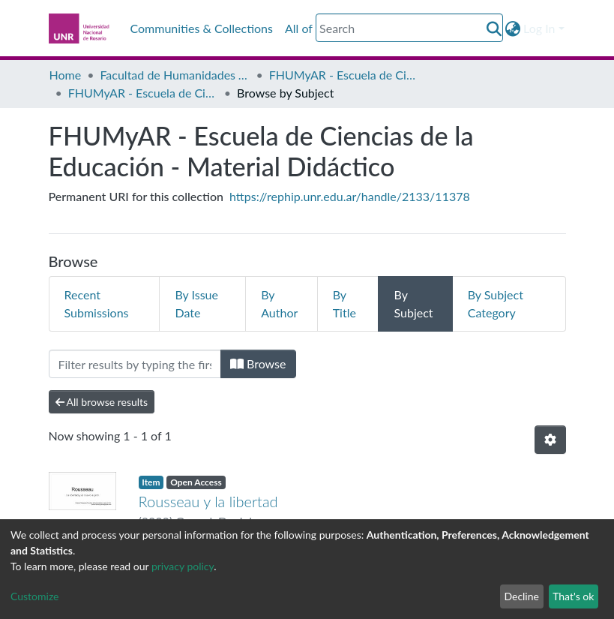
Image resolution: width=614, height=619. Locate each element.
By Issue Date (196, 303)
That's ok (573, 596)
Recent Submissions (96, 303)
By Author (279, 303)
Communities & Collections (201, 28)
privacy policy (182, 566)
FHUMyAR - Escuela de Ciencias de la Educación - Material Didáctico (143, 93)
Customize (34, 596)
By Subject (413, 303)
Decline (521, 596)
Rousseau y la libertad (208, 501)
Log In (539, 28)
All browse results (101, 401)
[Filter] (135, 364)
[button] (512, 29)
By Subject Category (495, 303)
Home (65, 75)
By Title (344, 303)
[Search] (409, 28)
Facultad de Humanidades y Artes (175, 75)
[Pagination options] (550, 439)
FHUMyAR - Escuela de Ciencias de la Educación (344, 75)
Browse (258, 363)
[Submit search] (493, 29)
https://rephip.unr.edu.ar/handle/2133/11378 (349, 196)
